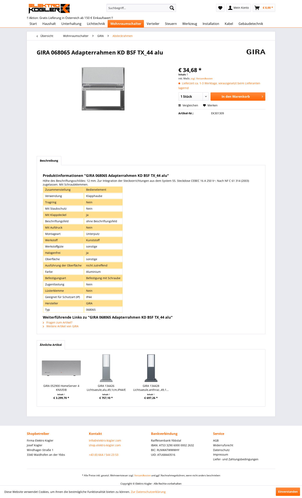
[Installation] (211, 23)
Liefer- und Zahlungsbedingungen (235, 459)
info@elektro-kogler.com (105, 440)
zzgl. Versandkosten (202, 78)
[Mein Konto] (238, 8)
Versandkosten (142, 475)
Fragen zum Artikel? (57, 322)
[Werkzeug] (190, 23)
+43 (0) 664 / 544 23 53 (103, 455)
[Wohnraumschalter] (126, 23)
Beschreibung (49, 160)
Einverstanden (288, 491)
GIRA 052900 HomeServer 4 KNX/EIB (61, 388)
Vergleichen (188, 105)
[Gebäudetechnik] (251, 23)
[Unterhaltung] (71, 23)
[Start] (33, 23)
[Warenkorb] (264, 8)
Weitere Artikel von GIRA (60, 326)
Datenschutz (221, 450)
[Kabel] (229, 23)
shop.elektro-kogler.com (105, 445)
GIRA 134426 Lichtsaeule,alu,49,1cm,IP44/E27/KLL (106, 388)
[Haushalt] (49, 23)
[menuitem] (141, 8)
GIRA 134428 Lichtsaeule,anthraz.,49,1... (151, 388)
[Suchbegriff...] (141, 8)
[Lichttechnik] (96, 23)
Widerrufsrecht (223, 445)
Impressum (220, 454)
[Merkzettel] (220, 8)
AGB (216, 440)
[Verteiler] (153, 23)
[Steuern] (171, 23)
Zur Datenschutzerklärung (148, 492)
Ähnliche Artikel (51, 345)
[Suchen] (172, 8)
